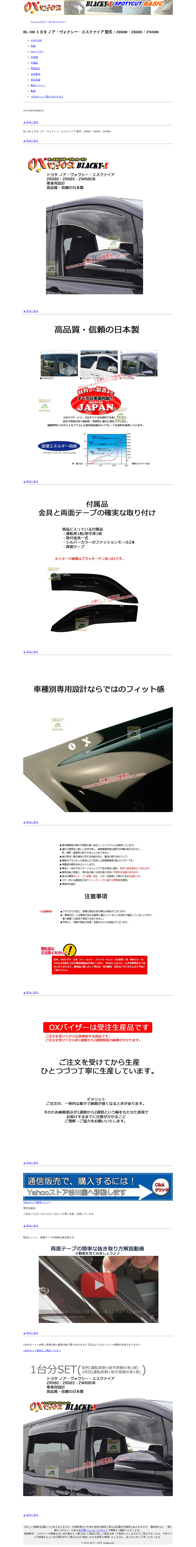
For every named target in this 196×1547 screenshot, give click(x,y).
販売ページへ (38, 85)
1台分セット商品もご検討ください (42, 1350)
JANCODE (36, 40)
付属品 (34, 62)
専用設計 (35, 68)
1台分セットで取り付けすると (47, 96)
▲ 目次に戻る (30, 122)
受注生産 (35, 79)
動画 (33, 91)
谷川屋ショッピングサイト (93, 1530)
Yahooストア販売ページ (98, 1201)
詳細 (33, 46)
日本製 (34, 57)
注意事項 (35, 74)
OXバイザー (37, 51)
